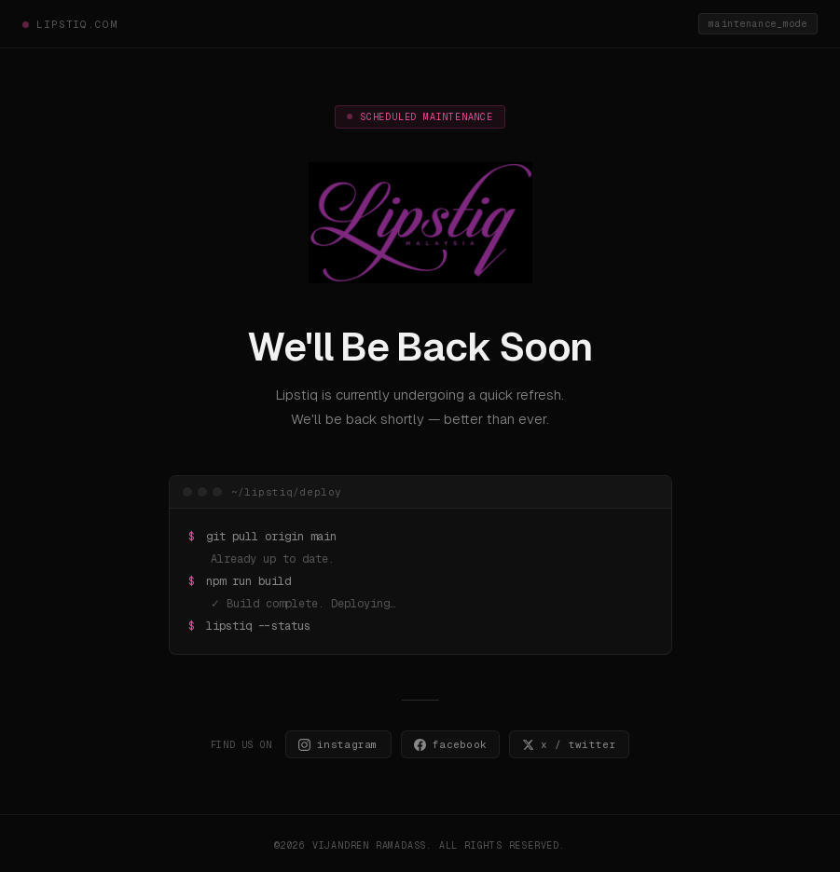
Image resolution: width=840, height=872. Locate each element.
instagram (338, 744)
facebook (451, 744)
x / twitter (569, 744)
